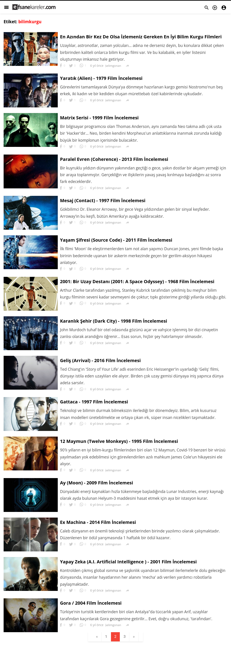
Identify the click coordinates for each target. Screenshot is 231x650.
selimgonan (113, 66)
